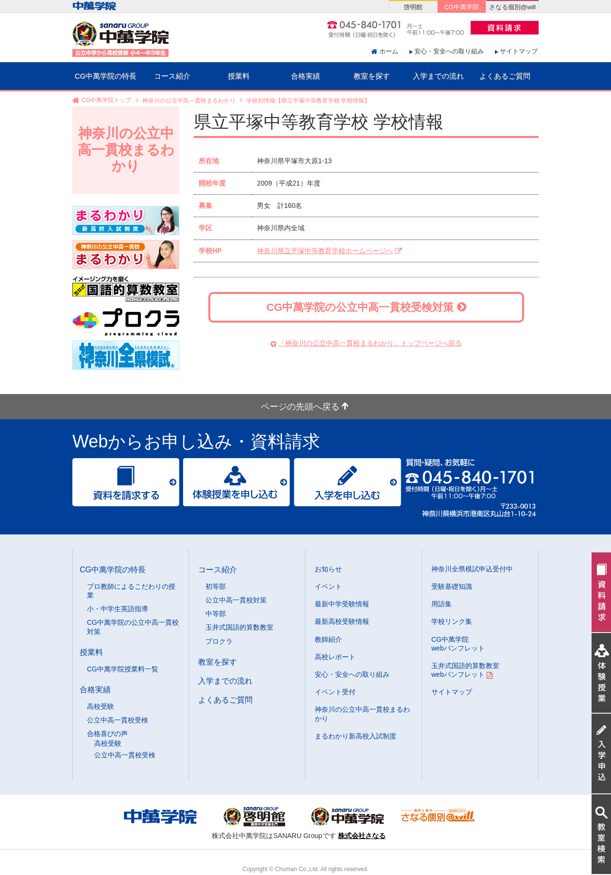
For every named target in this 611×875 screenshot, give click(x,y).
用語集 (441, 604)
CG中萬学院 (461, 7)
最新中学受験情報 (342, 604)
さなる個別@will (512, 7)
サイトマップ (519, 51)
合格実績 (305, 76)
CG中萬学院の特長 (106, 76)
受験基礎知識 (451, 586)
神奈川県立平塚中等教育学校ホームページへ (325, 251)
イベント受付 (335, 692)
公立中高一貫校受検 (117, 720)
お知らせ (328, 569)
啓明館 (413, 7)
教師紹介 (328, 639)
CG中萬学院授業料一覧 (122, 669)
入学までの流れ (438, 76)
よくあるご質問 (504, 76)
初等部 (215, 586)
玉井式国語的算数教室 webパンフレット (465, 670)
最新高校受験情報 (342, 621)
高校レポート (335, 657)
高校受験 (100, 706)
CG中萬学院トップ (106, 100)
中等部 (215, 614)
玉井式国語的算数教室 (239, 627)
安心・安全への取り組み (449, 51)
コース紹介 (172, 76)
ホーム (388, 51)
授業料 (239, 76)
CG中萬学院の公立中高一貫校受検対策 (366, 307)
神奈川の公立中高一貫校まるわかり (189, 100)
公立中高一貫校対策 (236, 600)
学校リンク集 (451, 621)
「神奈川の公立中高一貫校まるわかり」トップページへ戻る (370, 343)
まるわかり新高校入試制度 (355, 736)
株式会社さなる (362, 836)
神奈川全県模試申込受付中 (472, 569)
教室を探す (372, 76)
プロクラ (219, 641)
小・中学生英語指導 (117, 609)
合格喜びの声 (107, 734)
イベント (328, 586)
